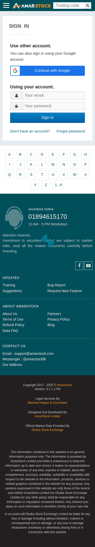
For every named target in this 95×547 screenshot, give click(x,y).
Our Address (12, 365)
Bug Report (57, 285)
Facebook (79, 266)
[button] (47, 71)
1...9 (58, 185)
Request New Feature (65, 291)
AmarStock (64, 385)
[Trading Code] (69, 5)
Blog (51, 325)
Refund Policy (13, 325)
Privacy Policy (59, 319)
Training (9, 285)
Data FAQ (10, 331)
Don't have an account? (30, 131)
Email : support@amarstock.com (28, 354)
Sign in (47, 117)
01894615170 (47, 216)
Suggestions (12, 291)
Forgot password (70, 131)
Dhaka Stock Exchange (47, 430)
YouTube (88, 266)
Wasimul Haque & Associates (47, 402)
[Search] (87, 5)
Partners (54, 314)
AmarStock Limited (47, 416)
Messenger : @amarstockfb (24, 359)
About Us (10, 314)
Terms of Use (13, 319)
